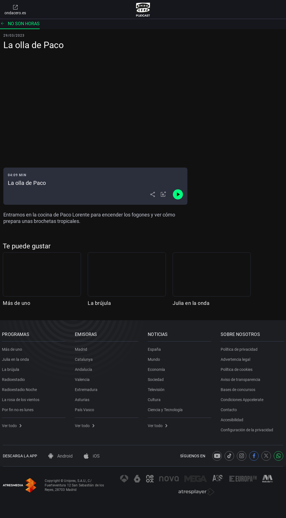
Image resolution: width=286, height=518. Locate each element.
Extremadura (87, 388)
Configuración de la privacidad (247, 429)
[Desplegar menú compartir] (152, 194)
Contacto (229, 408)
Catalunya (85, 358)
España (155, 348)
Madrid (82, 348)
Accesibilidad (232, 418)
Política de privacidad (239, 348)
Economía (157, 368)
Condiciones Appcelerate (242, 398)
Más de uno (16, 303)
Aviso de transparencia (241, 378)
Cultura (155, 398)
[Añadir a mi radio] (163, 194)
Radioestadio (14, 378)
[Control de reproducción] (178, 194)
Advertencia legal (236, 358)
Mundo (155, 358)
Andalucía (84, 368)
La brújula (99, 303)
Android (60, 456)
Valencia (83, 378)
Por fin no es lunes (18, 408)
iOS (92, 456)
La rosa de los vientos (21, 398)
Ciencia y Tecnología (166, 408)
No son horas (20, 23)
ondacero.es (15, 9)
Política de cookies (237, 368)
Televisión (157, 388)
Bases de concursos (238, 388)
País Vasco (85, 408)
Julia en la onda (191, 303)
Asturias (83, 398)
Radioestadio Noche (20, 388)
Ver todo (12, 424)
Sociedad (157, 378)
